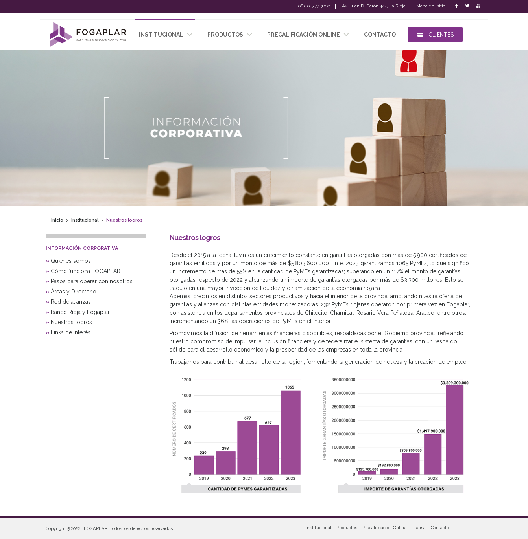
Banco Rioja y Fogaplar (80, 312)
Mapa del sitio (430, 6)
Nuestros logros (71, 322)
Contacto (440, 527)
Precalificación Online (303, 34)
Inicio (57, 220)
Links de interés (70, 332)
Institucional (84, 220)
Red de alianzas (71, 302)
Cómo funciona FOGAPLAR (85, 271)
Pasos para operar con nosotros (92, 281)
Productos (346, 527)
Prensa (419, 527)
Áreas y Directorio (73, 291)
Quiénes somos (71, 261)
